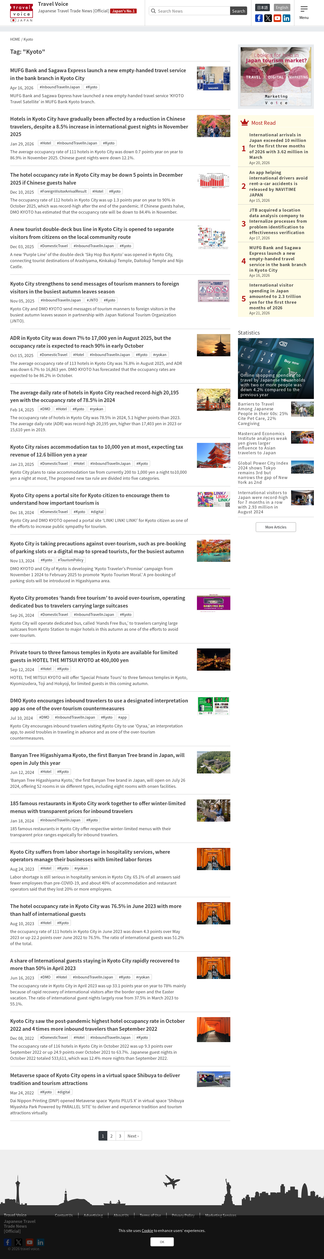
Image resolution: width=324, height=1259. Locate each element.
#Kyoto (91, 86)
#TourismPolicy (70, 559)
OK (162, 1242)
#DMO (45, 408)
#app (122, 717)
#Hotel (45, 142)
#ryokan (160, 354)
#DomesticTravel (54, 245)
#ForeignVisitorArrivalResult (63, 191)
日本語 (262, 7)
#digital (97, 511)
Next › (133, 1136)
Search (238, 11)
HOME (15, 39)
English (282, 7)
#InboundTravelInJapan (60, 86)
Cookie (147, 1230)
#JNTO (92, 300)
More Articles (276, 527)
